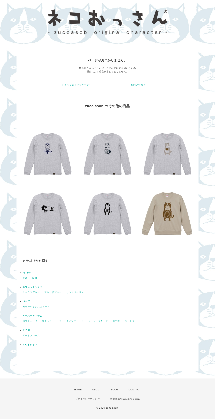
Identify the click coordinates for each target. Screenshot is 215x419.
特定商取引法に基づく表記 (125, 398)
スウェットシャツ (32, 287)
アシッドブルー (53, 292)
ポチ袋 (116, 321)
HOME (78, 389)
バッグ (26, 301)
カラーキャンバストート (36, 306)
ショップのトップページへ (77, 84)
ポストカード (30, 321)
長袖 (34, 278)
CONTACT (135, 389)
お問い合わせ (138, 84)
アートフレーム (31, 335)
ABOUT (96, 389)
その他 (26, 330)
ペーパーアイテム (32, 315)
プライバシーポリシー (87, 398)
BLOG (114, 389)
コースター (131, 321)
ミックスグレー (31, 292)
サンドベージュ (75, 292)
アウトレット (30, 344)
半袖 (25, 278)
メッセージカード (98, 321)
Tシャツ (27, 272)
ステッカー (48, 321)
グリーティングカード (71, 321)
